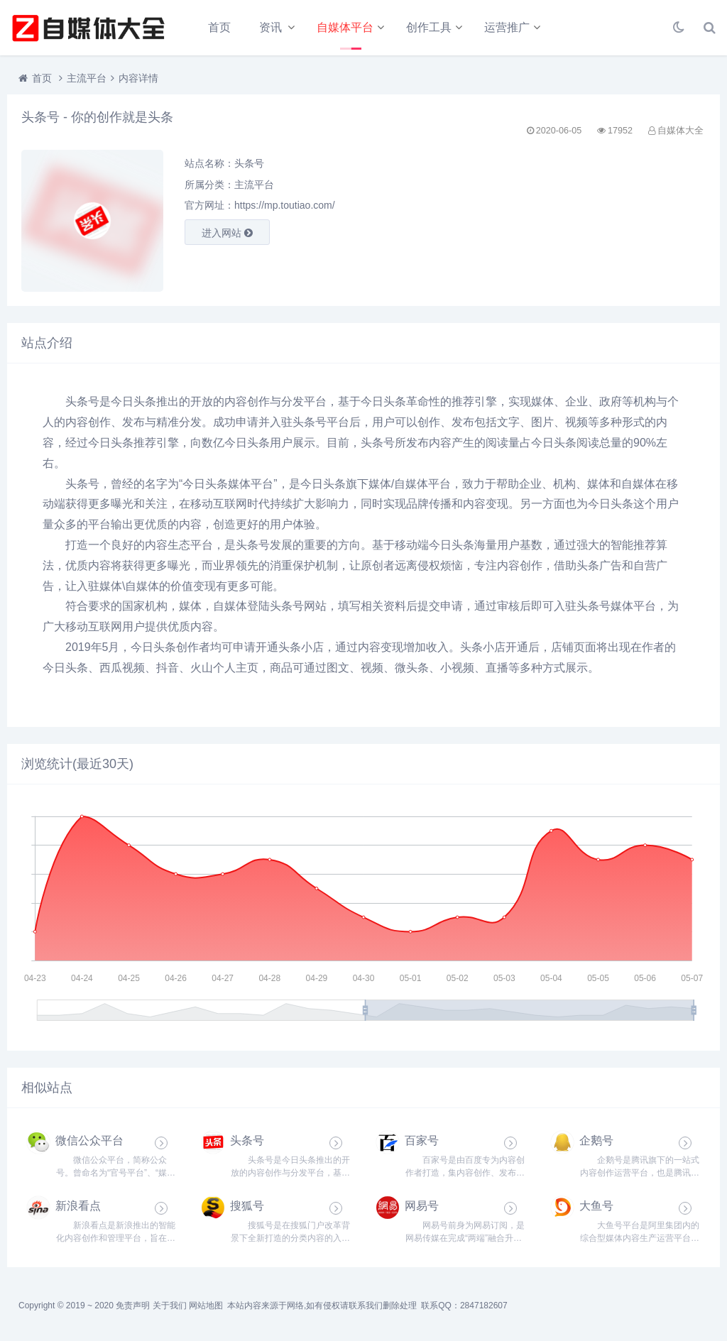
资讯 (270, 27)
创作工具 (429, 27)
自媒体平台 (345, 27)
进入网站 (227, 233)
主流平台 (86, 78)
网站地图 (206, 1305)
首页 (219, 27)
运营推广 (507, 27)
